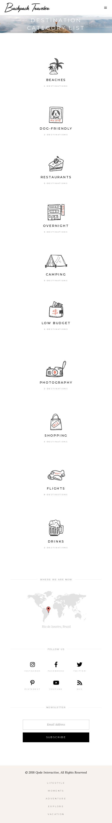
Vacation (56, 814)
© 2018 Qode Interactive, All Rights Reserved (56, 772)
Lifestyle (56, 783)
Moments (56, 790)
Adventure (56, 798)
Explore (56, 806)
